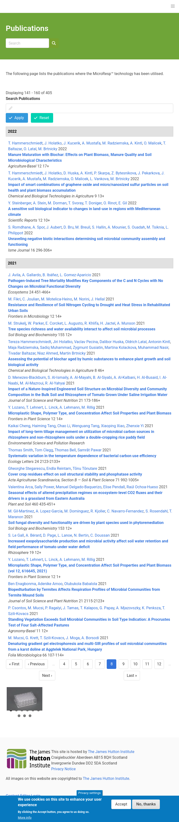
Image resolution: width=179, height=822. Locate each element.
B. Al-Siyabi (102, 377)
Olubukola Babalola (80, 583)
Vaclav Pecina (86, 341)
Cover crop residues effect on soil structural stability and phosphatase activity (75, 474)
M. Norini (81, 299)
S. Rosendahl (156, 511)
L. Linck (51, 407)
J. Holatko (53, 143)
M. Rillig (88, 407)
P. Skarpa (102, 173)
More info (25, 819)
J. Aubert (54, 227)
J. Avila (14, 275)
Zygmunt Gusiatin (88, 347)
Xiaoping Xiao (112, 426)
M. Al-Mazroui (32, 383)
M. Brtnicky (47, 149)
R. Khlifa (91, 323)
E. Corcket (54, 323)
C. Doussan (100, 535)
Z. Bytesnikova (123, 173)
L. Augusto (73, 323)
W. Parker (36, 323)
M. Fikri (14, 299)
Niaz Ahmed (47, 353)
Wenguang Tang (85, 426)
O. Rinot (110, 203)
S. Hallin (99, 227)
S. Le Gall (16, 535)
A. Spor (39, 227)
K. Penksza (151, 608)
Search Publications (23, 98)
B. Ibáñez (50, 275)
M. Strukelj (17, 323)
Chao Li (63, 426)
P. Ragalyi (53, 608)
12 (160, 665)
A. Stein (39, 203)
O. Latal (30, 149)
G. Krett (32, 638)
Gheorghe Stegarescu (26, 468)
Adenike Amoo (50, 583)
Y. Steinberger (19, 203)
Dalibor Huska (111, 341)
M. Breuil (82, 227)
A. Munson (126, 323)
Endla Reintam (58, 468)
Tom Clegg (44, 450)
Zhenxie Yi (135, 426)
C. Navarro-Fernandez (125, 511)
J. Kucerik (71, 143)
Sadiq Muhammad (55, 347)
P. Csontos (17, 608)
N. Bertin (81, 535)
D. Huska (70, 173)
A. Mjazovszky (128, 608)
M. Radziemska (115, 143)
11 (148, 665)
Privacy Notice (63, 769)
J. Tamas (70, 608)
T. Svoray (75, 203)
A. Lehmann (69, 407)
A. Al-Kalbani (124, 377)
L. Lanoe (65, 535)
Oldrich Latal (136, 341)
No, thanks (146, 806)
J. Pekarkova (149, 173)
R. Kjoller (97, 511)
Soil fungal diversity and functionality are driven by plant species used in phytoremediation (86, 522)
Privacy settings (89, 795)
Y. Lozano (16, 407)
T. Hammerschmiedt (25, 143)
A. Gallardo (31, 275)
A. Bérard (33, 535)
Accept (121, 806)
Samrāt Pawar (89, 450)
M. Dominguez (76, 511)
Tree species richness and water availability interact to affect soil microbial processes (81, 329)
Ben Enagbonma (22, 583)
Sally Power (44, 487)
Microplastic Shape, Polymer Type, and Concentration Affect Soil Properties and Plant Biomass (89, 413)
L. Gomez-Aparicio (75, 275)
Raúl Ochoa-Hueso (142, 487)
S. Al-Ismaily (58, 377)
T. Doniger (93, 203)
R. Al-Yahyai (55, 383)
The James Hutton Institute (111, 751)
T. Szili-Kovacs (52, 638)
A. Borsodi (90, 638)
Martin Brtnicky (72, 353)
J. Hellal (98, 299)
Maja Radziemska (23, 347)
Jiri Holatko (63, 341)
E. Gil (122, 203)
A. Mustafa (91, 143)
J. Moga (73, 638)
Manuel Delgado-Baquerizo (78, 487)
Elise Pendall (114, 487)
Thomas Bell (65, 450)
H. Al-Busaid (147, 377)
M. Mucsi (35, 608)
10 (136, 665)
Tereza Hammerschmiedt (29, 341)
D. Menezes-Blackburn (27, 377)
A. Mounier (117, 227)
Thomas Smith (20, 450)
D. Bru (68, 227)
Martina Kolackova (120, 347)
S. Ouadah (136, 227)
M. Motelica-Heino (56, 299)
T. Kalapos (89, 608)
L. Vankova (99, 179)
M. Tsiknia (155, 227)
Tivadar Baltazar (22, 353)
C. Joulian (30, 299)
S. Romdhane (19, 227)
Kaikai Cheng (19, 426)
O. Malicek (153, 143)
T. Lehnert (34, 407)
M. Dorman (57, 203)
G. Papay (107, 608)
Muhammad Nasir (153, 347)
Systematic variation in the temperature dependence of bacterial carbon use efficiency (82, 456)
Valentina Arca (20, 487)
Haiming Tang (44, 426)
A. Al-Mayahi (80, 377)
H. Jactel (107, 323)
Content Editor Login (23, 795)
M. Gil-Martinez (21, 511)
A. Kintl (136, 143)
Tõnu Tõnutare (85, 468)
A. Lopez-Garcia (49, 511)
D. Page (49, 535)
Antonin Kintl (159, 341)
